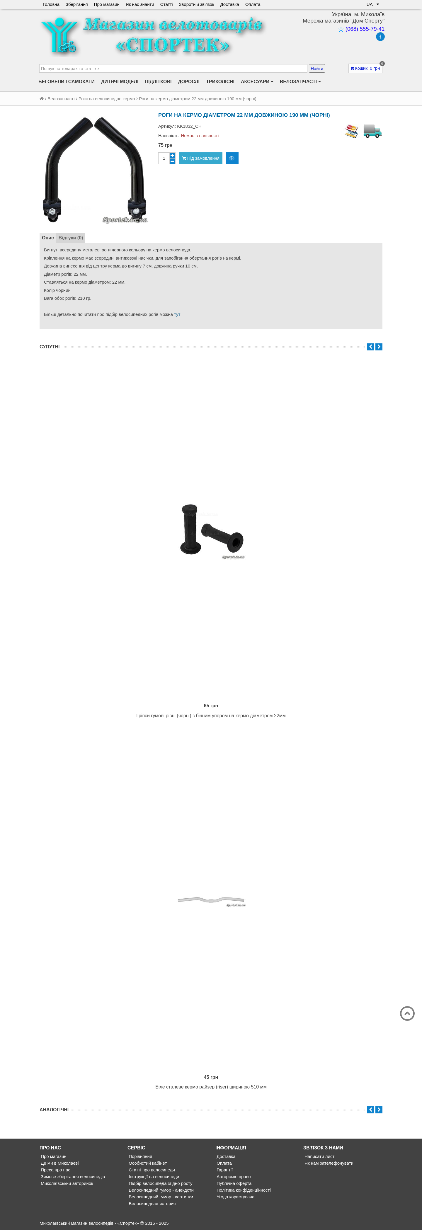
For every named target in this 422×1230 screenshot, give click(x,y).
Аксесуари (257, 81)
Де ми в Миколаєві (59, 1163)
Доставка (229, 4)
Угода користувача (234, 1196)
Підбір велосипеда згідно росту (160, 1183)
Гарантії (224, 1169)
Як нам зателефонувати (328, 1163)
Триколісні (220, 81)
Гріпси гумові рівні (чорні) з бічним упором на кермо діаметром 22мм (211, 715)
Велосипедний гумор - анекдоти (160, 1190)
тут (177, 314)
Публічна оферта (233, 1183)
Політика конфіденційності (243, 1190)
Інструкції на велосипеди (153, 1176)
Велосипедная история (151, 1203)
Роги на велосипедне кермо (107, 98)
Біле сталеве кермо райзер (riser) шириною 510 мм (210, 1086)
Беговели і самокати (66, 81)
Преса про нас (55, 1169)
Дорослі (189, 81)
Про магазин (107, 4)
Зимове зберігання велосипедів (72, 1176)
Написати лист (318, 1156)
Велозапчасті (300, 81)
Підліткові (158, 81)
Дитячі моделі (119, 81)
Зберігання (77, 4)
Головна (51, 4)
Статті (166, 4)
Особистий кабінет (147, 1163)
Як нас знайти (140, 4)
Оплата (253, 4)
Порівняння (139, 1156)
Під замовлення (201, 158)
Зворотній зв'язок (196, 4)
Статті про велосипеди (151, 1169)
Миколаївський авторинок (66, 1183)
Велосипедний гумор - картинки (160, 1196)
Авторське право (233, 1176)
